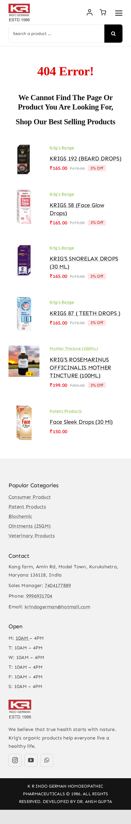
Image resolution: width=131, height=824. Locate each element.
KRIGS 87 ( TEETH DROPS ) (85, 313)
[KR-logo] (19, 6)
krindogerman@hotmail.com (57, 607)
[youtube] (30, 760)
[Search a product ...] (56, 33)
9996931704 (39, 596)
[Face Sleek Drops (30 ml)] (24, 409)
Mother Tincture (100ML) (74, 348)
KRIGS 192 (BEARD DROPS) (85, 158)
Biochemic (20, 516)
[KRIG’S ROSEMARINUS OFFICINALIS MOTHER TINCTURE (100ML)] (24, 348)
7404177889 (58, 585)
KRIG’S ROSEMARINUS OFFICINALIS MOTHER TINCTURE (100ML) (80, 367)
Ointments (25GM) (30, 526)
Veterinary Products (32, 535)
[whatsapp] (46, 760)
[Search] (113, 33)
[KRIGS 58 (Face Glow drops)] (24, 194)
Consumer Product (30, 497)
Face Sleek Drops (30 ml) (81, 421)
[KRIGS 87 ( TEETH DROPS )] (24, 301)
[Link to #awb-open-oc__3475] (118, 13)
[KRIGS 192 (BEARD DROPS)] (24, 146)
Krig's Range (62, 147)
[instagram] (15, 760)
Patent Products (66, 411)
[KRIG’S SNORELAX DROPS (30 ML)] (24, 247)
